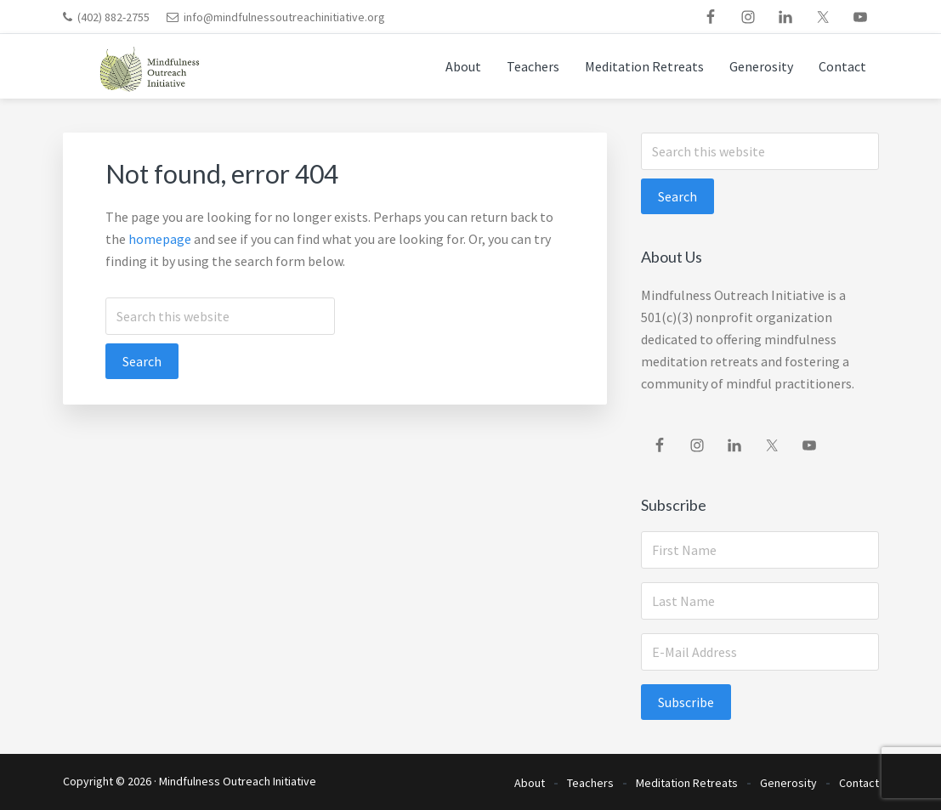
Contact (859, 783)
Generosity (788, 783)
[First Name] (760, 550)
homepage (159, 238)
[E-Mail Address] (760, 652)
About (529, 783)
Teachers (590, 783)
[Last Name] (760, 601)
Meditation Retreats (687, 783)
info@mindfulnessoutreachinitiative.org (284, 17)
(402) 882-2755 (113, 17)
